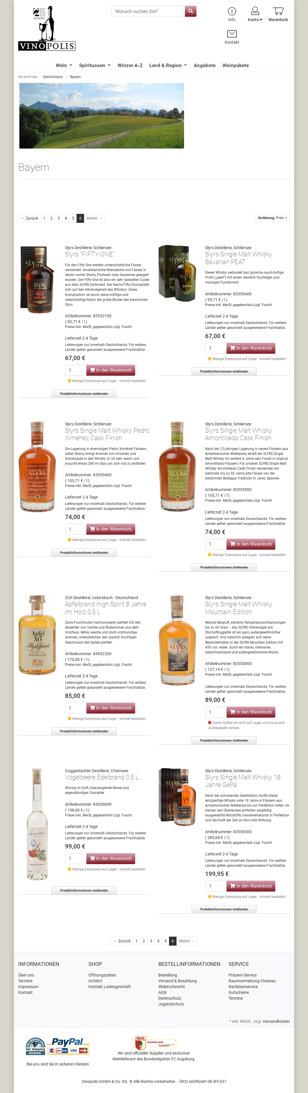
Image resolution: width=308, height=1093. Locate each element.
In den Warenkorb (111, 370)
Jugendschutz (171, 1004)
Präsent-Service (243, 975)
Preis (271, 218)
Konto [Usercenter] (255, 14)
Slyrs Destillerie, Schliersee (88, 247)
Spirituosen (92, 65)
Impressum (28, 986)
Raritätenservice (243, 986)
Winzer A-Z (130, 65)
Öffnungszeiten (102, 975)
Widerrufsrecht (171, 986)
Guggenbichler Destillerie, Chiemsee (96, 770)
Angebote (205, 65)
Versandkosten (276, 1021)
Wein (62, 65)
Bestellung (167, 975)
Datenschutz (169, 998)
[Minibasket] (278, 14)
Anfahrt (95, 981)
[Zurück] (29, 218)
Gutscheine (239, 992)
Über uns (26, 975)
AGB (162, 992)
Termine (25, 981)
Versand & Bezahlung (177, 981)
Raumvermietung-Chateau (252, 981)
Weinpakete (235, 65)
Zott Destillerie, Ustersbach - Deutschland (101, 597)
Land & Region (166, 65)
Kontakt (25, 992)
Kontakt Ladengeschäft (109, 986)
